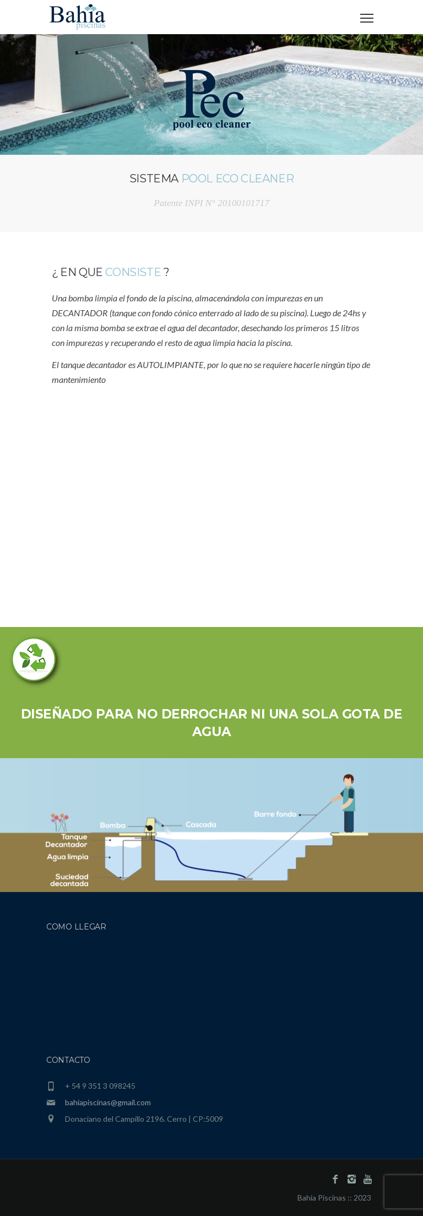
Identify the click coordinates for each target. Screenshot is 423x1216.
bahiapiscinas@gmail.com (108, 1102)
